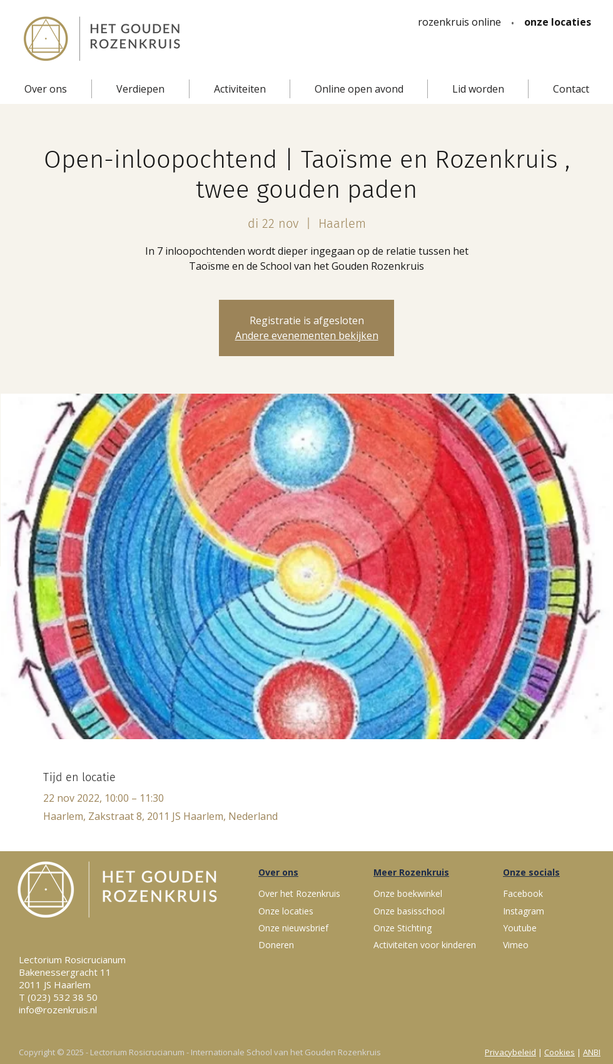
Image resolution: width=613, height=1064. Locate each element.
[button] (45, 88)
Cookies (559, 1052)
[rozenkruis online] (459, 22)
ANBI (591, 1052)
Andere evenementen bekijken (306, 335)
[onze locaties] (557, 22)
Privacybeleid (510, 1052)
